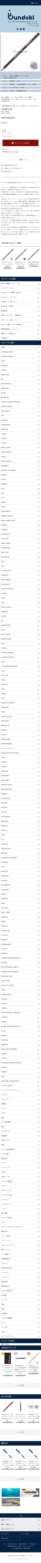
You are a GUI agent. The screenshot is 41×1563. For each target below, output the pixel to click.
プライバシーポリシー (27, 1546)
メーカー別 (13, 87)
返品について (6, 149)
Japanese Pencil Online (23, 1558)
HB (19, 81)
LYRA (22, 87)
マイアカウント (5, 1533)
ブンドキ (14, 1558)
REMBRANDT (21, 91)
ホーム (5, 76)
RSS (25, 1548)
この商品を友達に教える (8, 165)
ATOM (28, 1548)
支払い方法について (13, 1544)
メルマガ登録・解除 (16, 1548)
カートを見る (25, 1533)
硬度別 (12, 81)
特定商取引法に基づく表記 (10, 152)
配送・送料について (24, 1544)
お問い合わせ (4, 1538)
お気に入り (24, 160)
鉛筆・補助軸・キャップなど (19, 76)
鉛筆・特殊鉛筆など (10, 78)
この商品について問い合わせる (10, 168)
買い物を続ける (6, 171)
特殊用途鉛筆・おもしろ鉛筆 (27, 84)
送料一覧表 (5, 1344)
